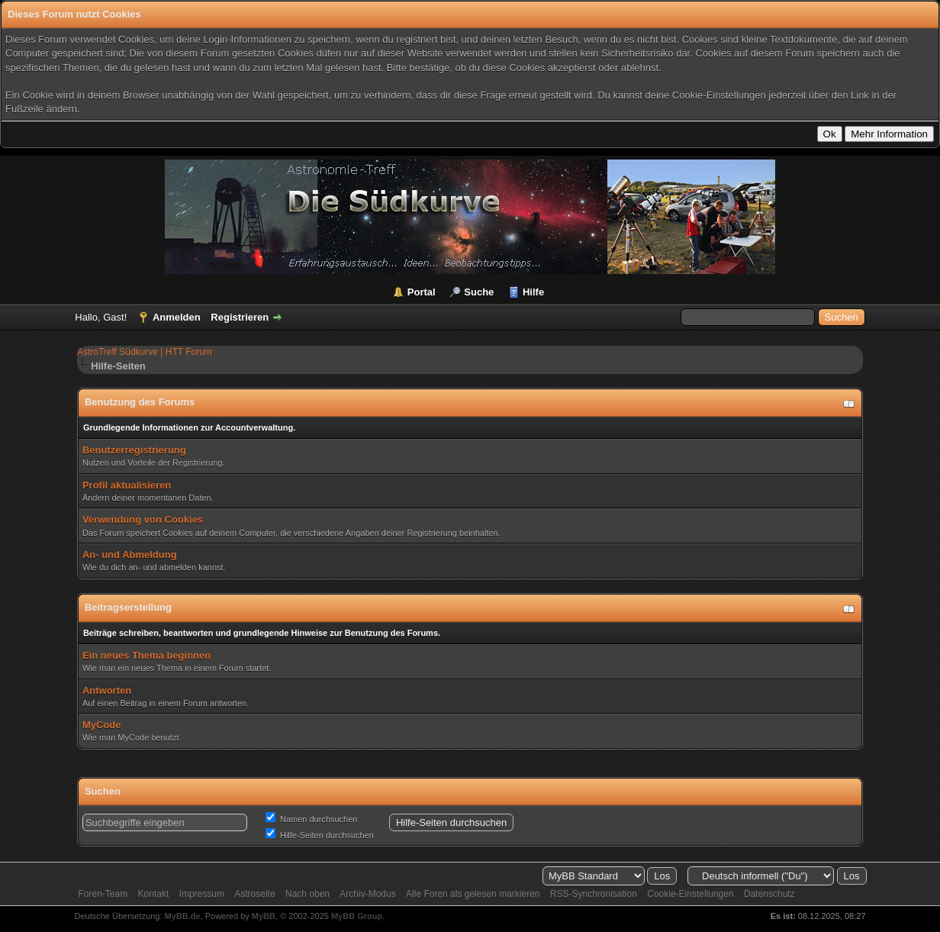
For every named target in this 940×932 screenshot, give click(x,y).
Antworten (106, 690)
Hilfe (533, 292)
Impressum (201, 893)
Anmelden (177, 317)
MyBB (263, 916)
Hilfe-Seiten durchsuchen (320, 835)
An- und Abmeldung (129, 554)
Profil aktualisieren (126, 485)
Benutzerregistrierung (134, 450)
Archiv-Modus (367, 893)
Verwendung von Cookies (142, 519)
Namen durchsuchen (312, 819)
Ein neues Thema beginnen (146, 655)
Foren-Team (103, 893)
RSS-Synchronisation (593, 893)
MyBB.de (183, 916)
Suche (479, 292)
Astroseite (254, 893)
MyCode (101, 724)
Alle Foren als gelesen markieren (472, 893)
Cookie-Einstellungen (690, 893)
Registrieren (240, 317)
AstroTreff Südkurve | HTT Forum (144, 352)
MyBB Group (356, 916)
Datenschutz (769, 893)
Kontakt (153, 893)
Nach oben (307, 893)
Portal (421, 292)
